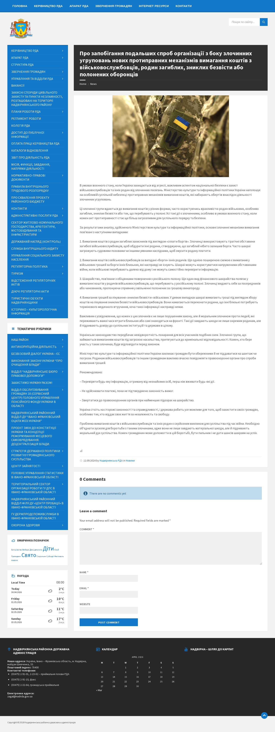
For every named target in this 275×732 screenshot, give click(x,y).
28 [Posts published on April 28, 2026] (114, 686)
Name (84, 572)
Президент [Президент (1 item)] (16, 556)
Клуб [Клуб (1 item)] (56, 549)
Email (84, 588)
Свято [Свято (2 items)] (28, 555)
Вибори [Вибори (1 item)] (25, 549)
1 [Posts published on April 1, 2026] (125, 667)
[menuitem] (19, 6)
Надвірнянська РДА (111, 460)
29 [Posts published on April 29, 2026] (125, 686)
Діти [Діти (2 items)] (48, 548)
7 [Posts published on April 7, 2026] (113, 672)
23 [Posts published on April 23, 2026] (137, 681)
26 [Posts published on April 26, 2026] (173, 681)
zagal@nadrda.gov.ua (19, 696)
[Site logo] (21, 37)
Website (85, 604)
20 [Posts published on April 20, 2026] (102, 681)
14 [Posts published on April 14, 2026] (114, 676)
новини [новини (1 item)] (14, 560)
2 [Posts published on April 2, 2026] (137, 667)
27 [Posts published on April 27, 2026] (102, 686)
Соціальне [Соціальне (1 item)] (41, 556)
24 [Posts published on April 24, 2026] (149, 681)
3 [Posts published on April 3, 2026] (149, 667)
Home (83, 84)
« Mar (99, 690)
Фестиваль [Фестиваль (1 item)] (59, 556)
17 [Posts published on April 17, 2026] (149, 676)
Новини (130, 460)
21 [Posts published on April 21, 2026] (114, 681)
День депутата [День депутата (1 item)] (36, 549)
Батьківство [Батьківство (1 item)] (16, 549)
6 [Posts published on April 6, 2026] (102, 672)
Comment (87, 529)
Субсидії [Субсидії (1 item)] (50, 556)
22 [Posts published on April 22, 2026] (125, 681)
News (93, 84)
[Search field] (248, 22)
